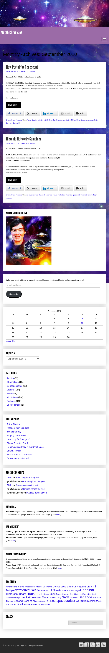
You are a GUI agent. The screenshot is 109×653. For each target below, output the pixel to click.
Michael (37, 598)
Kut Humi (92, 594)
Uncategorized (13, 405)
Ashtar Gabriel (32, 120)
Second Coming (23, 600)
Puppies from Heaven (36, 493)
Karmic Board (69, 594)
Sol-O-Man (51, 601)
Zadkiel (41, 604)
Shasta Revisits (14, 451)
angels (21, 586)
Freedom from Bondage (18, 428)
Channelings (10, 120)
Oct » (14, 341)
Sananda (84, 120)
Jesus (55, 195)
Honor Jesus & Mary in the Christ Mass (25, 447)
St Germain (79, 600)
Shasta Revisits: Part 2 (17, 443)
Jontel (60, 594)
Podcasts (18, 120)
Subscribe (13, 294)
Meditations (12, 397)
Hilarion (46, 594)
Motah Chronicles (11, 32)
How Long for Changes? (18, 439)
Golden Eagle (74, 590)
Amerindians (11, 587)
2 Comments (31, 71)
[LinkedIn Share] (49, 113)
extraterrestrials (43, 120)
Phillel (23, 71)
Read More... (13, 105)
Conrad (56, 586)
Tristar (100, 601)
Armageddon (30, 587)
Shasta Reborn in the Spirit (19, 454)
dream (90, 586)
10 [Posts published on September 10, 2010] (82, 323)
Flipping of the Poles (16, 435)
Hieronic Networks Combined (23, 139)
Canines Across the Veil (18, 458)
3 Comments (30, 143)
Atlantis (39, 587)
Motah (73, 120)
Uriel (35, 604)
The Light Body (14, 431)
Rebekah (74, 598)
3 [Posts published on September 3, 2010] (82, 318)
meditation (66, 120)
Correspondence (15, 386)
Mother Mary (55, 598)
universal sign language (19, 604)
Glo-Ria (65, 590)
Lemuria (9, 598)
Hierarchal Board (16, 593)
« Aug (8, 341)
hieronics (59, 120)
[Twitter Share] (32, 113)
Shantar (36, 601)
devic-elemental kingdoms (73, 586)
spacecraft (91, 120)
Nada (78, 120)
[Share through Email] (66, 113)
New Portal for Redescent (22, 67)
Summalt (16, 123)
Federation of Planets (49, 590)
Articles (10, 378)
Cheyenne (47, 587)
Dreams (10, 390)
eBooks (10, 393)
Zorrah (47, 604)
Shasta (43, 601)
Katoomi (78, 594)
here (58, 515)
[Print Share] (80, 113)
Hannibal (52, 120)
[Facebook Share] (15, 113)
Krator (85, 594)
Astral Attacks (13, 424)
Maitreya (16, 598)
